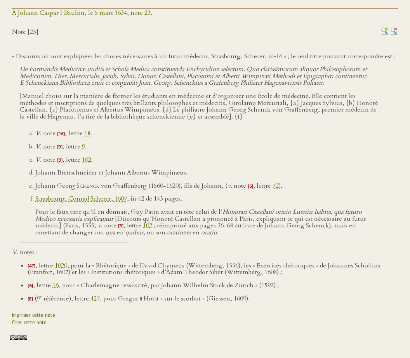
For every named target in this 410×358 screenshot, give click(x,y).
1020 (61, 265)
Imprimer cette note (33, 315)
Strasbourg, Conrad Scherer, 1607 (81, 198)
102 (86, 159)
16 (55, 285)
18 (87, 133)
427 (95, 298)
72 (276, 186)
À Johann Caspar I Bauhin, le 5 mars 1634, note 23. (82, 13)
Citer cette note (29, 322)
